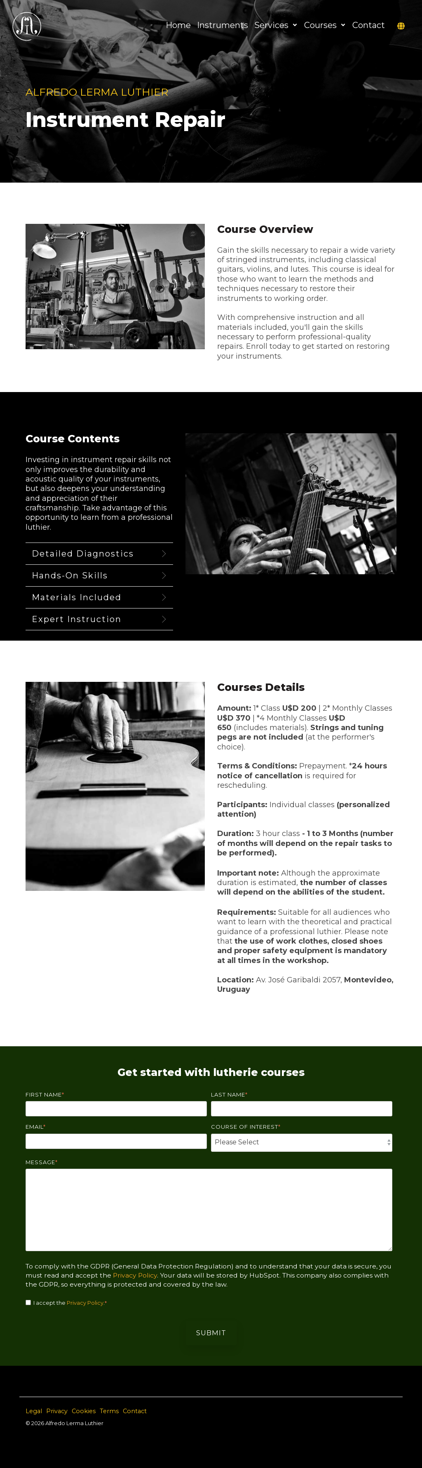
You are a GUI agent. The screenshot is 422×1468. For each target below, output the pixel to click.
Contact (368, 25)
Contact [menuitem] (135, 1411)
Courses (325, 25)
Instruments (222, 25)
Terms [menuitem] (109, 1411)
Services (276, 25)
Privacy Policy (135, 1275)
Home (178, 25)
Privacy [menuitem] (57, 1411)
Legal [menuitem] (34, 1411)
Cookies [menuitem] (84, 1411)
